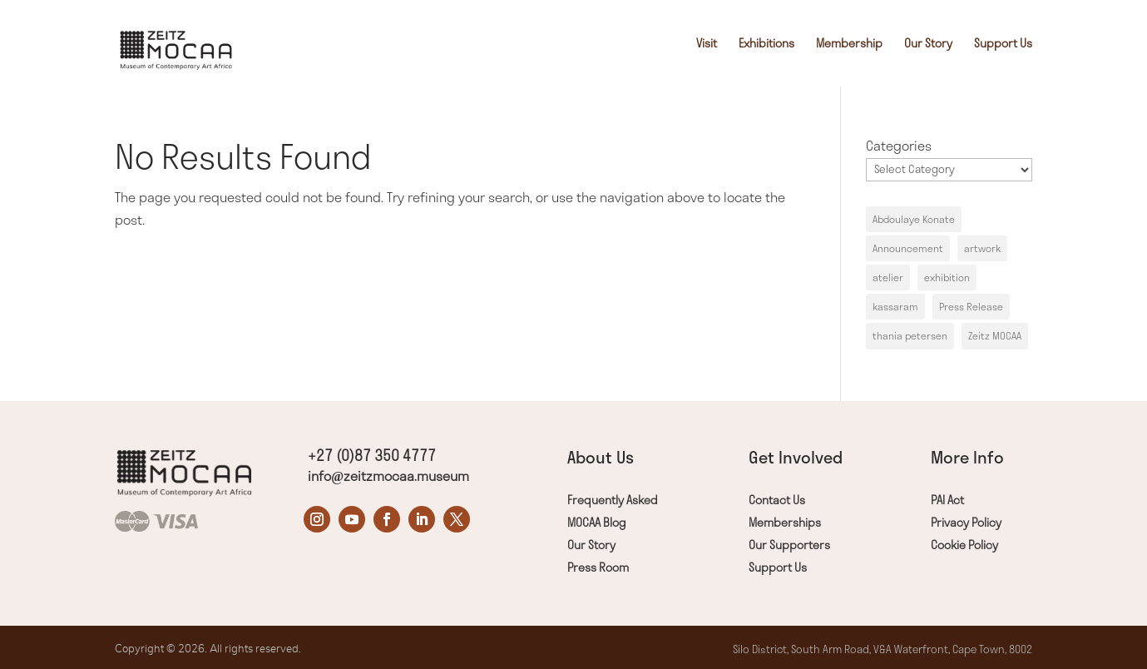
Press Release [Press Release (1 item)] (971, 306)
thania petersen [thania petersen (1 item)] (910, 336)
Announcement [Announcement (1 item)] (908, 248)
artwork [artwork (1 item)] (982, 248)
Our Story (928, 44)
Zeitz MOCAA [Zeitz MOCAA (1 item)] (994, 336)
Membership (849, 44)
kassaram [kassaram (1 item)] (895, 306)
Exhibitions (766, 44)
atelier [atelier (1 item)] (888, 277)
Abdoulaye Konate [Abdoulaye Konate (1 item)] (914, 219)
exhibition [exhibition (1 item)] (947, 277)
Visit (706, 44)
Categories (899, 145)
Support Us (1003, 44)
